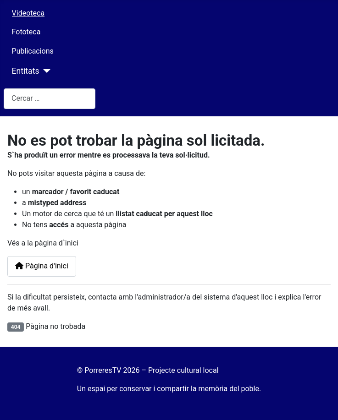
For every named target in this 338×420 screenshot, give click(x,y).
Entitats (25, 71)
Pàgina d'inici (41, 266)
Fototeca (26, 31)
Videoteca (28, 13)
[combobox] (49, 98)
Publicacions (33, 51)
